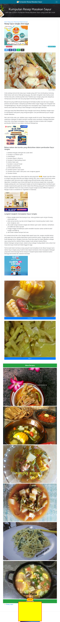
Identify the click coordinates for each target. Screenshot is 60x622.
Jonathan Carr (9, 46)
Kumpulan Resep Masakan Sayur (29, 2)
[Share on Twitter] (6, 50)
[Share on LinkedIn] (14, 50)
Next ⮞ (30, 358)
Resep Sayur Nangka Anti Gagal (21, 22)
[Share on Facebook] (10, 50)
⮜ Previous (30, 318)
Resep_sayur (10, 22)
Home (5, 22)
